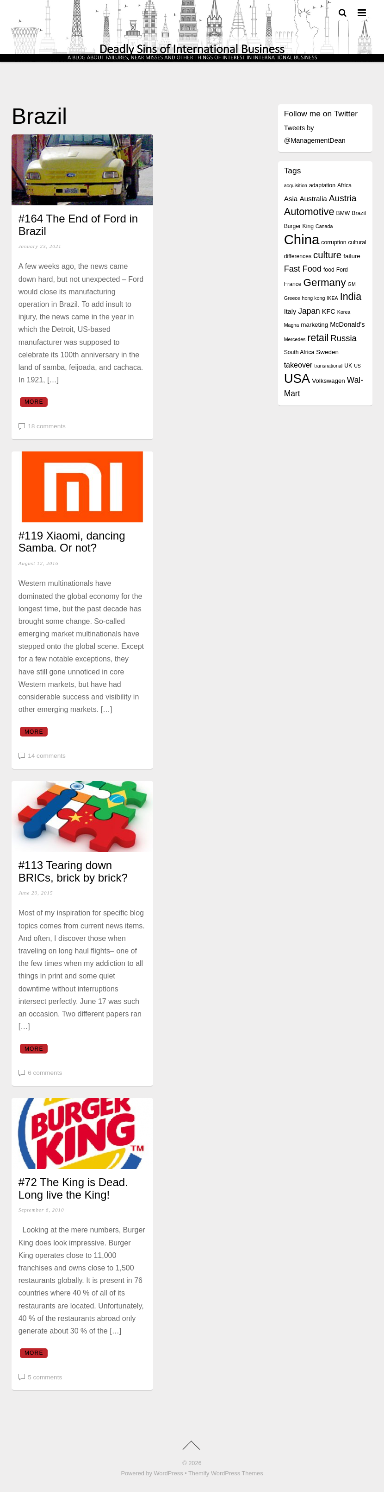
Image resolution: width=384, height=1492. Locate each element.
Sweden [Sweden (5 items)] (327, 352)
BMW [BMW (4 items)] (343, 213)
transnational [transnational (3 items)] (328, 365)
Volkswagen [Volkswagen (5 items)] (328, 380)
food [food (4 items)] (328, 270)
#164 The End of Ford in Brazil (78, 224)
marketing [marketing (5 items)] (314, 324)
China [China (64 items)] (302, 239)
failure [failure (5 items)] (351, 256)
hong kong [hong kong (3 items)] (313, 298)
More (34, 402)
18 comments (47, 426)
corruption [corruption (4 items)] (333, 242)
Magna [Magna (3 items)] (291, 325)
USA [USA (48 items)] (297, 378)
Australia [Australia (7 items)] (313, 199)
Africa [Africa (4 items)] (344, 185)
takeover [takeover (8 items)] (298, 365)
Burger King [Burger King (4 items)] (299, 226)
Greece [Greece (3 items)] (292, 298)
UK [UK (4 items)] (348, 365)
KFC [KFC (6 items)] (328, 311)
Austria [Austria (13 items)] (343, 198)
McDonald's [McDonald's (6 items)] (347, 324)
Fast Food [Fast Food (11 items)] (303, 268)
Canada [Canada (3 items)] (324, 226)
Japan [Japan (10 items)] (309, 311)
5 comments (45, 1377)
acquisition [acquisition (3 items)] (295, 185)
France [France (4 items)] (293, 284)
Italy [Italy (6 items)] (290, 311)
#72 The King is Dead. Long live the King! (73, 1188)
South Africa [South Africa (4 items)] (299, 352)
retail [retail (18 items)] (317, 337)
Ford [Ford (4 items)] (342, 270)
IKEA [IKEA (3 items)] (332, 298)
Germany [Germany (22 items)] (324, 282)
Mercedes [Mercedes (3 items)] (295, 339)
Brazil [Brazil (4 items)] (358, 213)
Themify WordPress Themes (225, 1473)
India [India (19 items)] (351, 296)
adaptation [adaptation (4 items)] (322, 185)
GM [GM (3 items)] (352, 284)
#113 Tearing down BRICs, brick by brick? (73, 871)
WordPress (168, 1473)
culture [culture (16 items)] (327, 255)
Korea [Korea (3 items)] (343, 312)
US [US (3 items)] (357, 365)
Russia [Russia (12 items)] (343, 338)
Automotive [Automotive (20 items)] (309, 211)
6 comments (45, 1072)
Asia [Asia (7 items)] (291, 199)
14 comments (47, 755)
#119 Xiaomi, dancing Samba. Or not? (72, 541)
